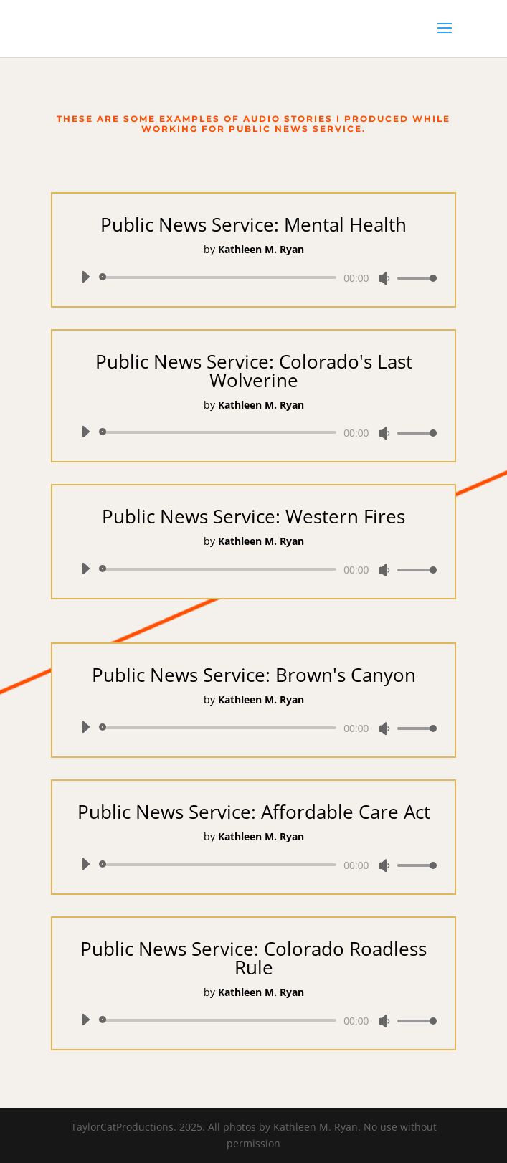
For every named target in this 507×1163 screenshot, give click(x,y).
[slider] (220, 277)
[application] (254, 277)
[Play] (85, 276)
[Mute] (384, 278)
